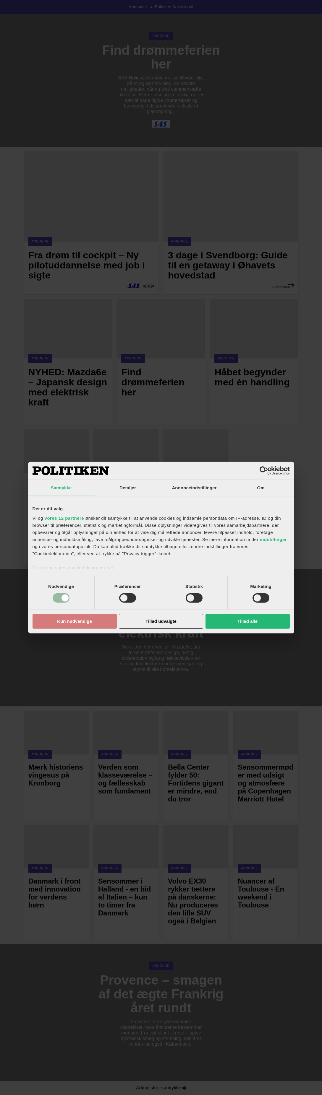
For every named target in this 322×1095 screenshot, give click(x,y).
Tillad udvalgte (161, 621)
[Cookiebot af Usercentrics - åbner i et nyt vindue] (264, 470)
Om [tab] (260, 487)
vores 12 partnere (64, 517)
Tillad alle (247, 621)
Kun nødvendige (74, 621)
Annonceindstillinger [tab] (194, 487)
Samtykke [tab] (61, 487)
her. (110, 567)
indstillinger (273, 539)
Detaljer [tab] (127, 487)
